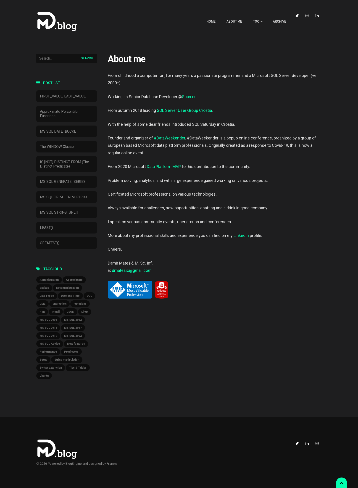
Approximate (74, 279)
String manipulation (66, 359)
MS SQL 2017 (73, 327)
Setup (43, 359)
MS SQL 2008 (48, 319)
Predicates (71, 351)
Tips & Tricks (78, 367)
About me (234, 21)
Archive (279, 21)
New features (76, 343)
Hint (42, 311)
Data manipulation (67, 287)
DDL (89, 295)
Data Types (46, 295)
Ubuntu (44, 375)
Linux (84, 311)
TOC (256, 21)
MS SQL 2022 (73, 335)
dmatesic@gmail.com (132, 270)
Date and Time (70, 295)
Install (56, 311)
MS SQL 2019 (48, 335)
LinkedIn (241, 235)
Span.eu (189, 96)
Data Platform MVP (164, 166)
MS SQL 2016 (48, 327)
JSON (70, 311)
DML (42, 303)
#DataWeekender (169, 138)
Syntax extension (50, 367)
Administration (49, 279)
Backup (44, 287)
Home (211, 21)
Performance (48, 351)
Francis (112, 463)
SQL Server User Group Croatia (184, 110)
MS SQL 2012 (73, 319)
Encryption (59, 303)
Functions (80, 303)
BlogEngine (74, 463)
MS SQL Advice (49, 343)
